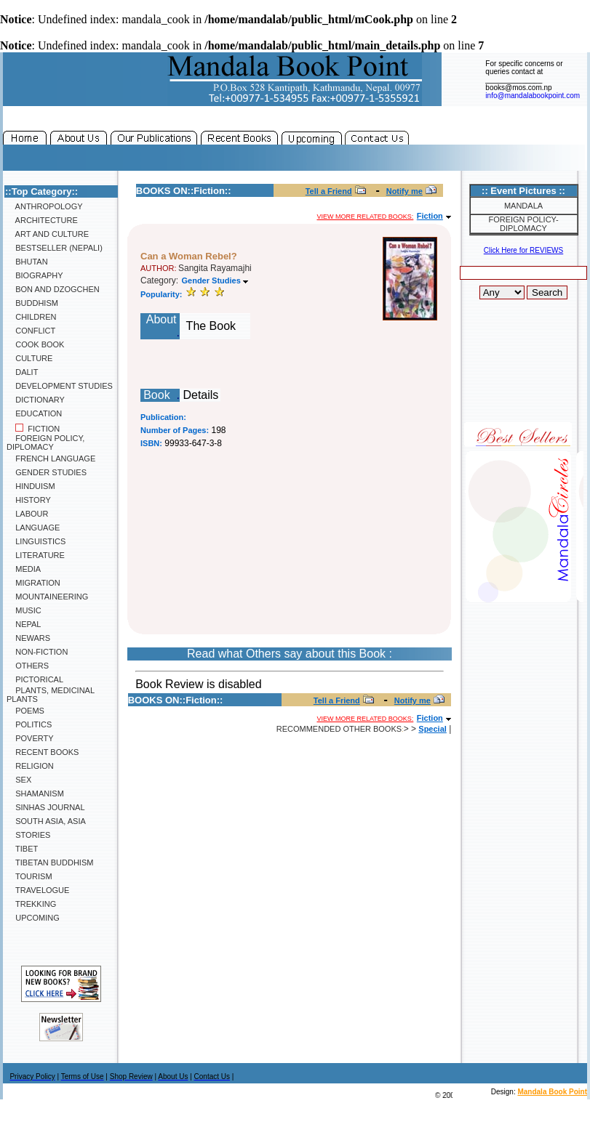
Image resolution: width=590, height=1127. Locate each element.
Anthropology (45, 206)
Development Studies (60, 385)
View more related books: (364, 216)
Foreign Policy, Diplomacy (45, 442)
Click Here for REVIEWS (523, 250)
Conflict (31, 330)
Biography (35, 275)
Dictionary (36, 399)
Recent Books (43, 752)
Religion (30, 766)
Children (31, 316)
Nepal (24, 624)
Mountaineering (47, 596)
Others (28, 665)
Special (432, 728)
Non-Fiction (37, 651)
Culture (29, 358)
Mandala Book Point (552, 1092)
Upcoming (33, 917)
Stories (28, 835)
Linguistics (36, 541)
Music (24, 610)
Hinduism (31, 486)
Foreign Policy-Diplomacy (523, 224)
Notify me (404, 191)
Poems (25, 710)
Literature (36, 555)
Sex (19, 779)
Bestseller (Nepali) (55, 247)
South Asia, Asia (46, 821)
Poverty (30, 738)
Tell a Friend (329, 191)
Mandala (523, 205)
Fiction (33, 428)
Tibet (22, 848)
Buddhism (32, 303)
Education (34, 413)
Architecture (42, 220)
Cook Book (35, 344)
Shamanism (35, 793)
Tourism (29, 876)
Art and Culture (48, 234)
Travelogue (38, 890)
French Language (51, 458)
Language (33, 527)
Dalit (22, 372)
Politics (29, 724)
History (29, 500)
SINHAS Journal (46, 807)
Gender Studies (47, 472)
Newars (28, 638)
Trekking (31, 904)
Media (24, 569)
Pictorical (35, 679)
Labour (27, 513)
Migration (33, 582)
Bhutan (27, 261)
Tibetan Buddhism (50, 862)
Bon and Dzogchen (53, 289)
